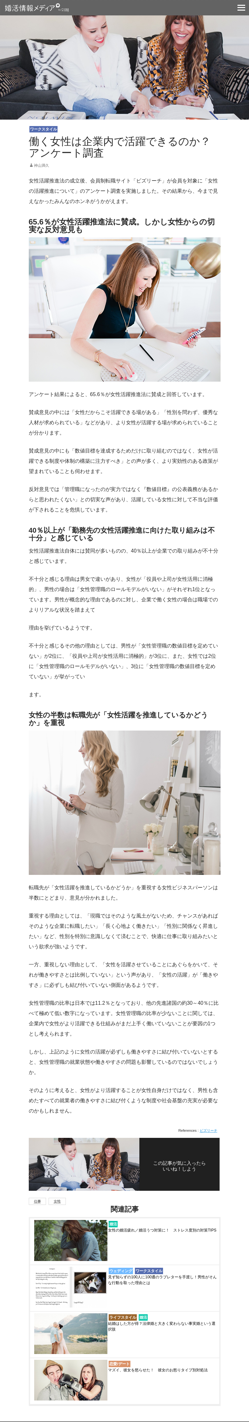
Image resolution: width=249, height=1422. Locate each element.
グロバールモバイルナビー (241, 7)
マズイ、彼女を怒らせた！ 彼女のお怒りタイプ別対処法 (158, 1370)
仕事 (37, 1201)
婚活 (113, 1224)
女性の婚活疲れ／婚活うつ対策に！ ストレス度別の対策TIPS (162, 1230)
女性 (57, 1201)
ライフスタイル (122, 1317)
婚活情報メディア (48, 7)
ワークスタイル (43, 129)
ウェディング (120, 1271)
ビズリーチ (208, 1130)
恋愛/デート (119, 1364)
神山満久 (41, 165)
